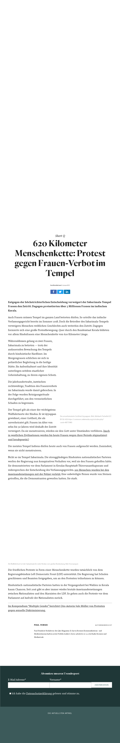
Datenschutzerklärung (39, 694)
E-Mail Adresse (17, 680)
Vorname (55, 680)
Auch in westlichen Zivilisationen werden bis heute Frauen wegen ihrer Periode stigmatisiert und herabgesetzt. (59, 435)
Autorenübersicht (103, 625)
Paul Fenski (41, 625)
